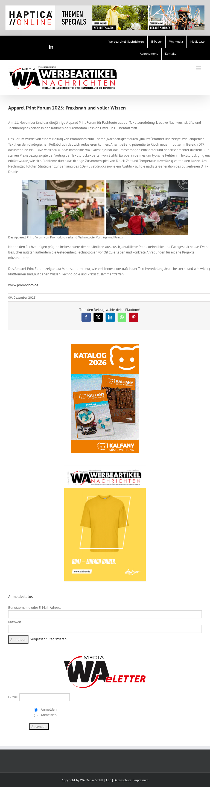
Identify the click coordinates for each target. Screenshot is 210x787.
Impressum (140, 780)
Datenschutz (122, 780)
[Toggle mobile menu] (199, 68)
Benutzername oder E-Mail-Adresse (35, 607)
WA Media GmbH (91, 780)
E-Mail (13, 697)
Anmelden (48, 709)
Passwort (14, 622)
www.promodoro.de (23, 285)
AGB (108, 780)
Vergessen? (38, 638)
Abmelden (48, 715)
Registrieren (57, 638)
